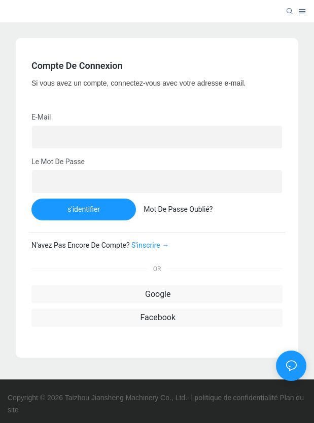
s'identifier (83, 209)
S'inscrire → (150, 245)
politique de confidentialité (235, 398)
